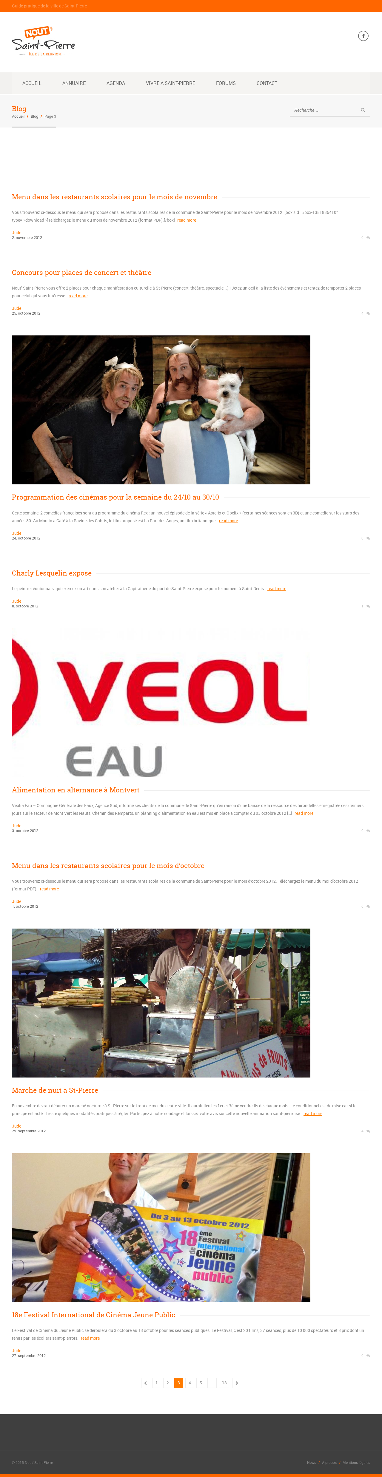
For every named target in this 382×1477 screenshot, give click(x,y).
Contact (267, 83)
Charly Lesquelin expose (52, 572)
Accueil (31, 83)
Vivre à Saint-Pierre (170, 83)
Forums (226, 83)
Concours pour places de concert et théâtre (81, 272)
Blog (34, 116)
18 (224, 1382)
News (311, 1462)
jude (16, 232)
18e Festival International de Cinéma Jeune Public (93, 1314)
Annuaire (74, 83)
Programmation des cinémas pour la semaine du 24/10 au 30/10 (115, 497)
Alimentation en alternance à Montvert (75, 789)
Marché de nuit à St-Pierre (55, 1089)
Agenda (116, 83)
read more (186, 220)
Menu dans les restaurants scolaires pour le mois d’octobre (108, 865)
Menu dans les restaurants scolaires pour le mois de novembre (114, 196)
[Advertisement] (120, 155)
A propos (329, 1462)
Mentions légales (356, 1462)
